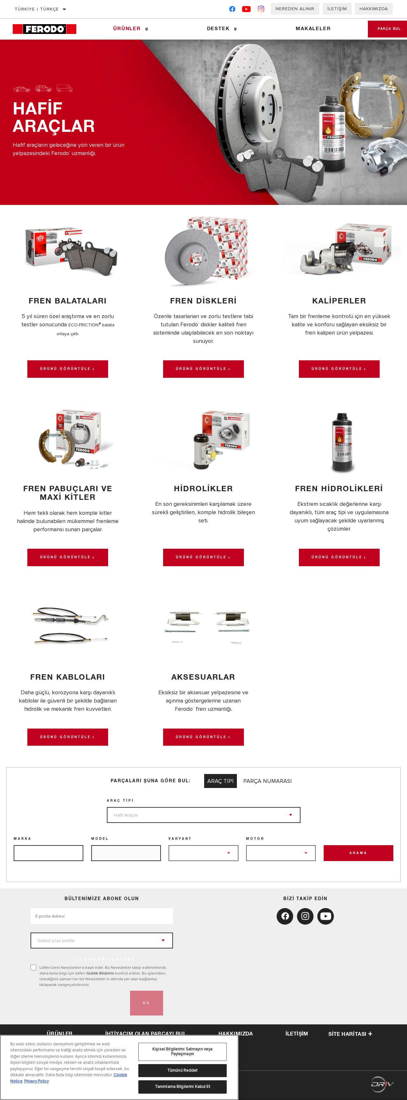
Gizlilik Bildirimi (100, 974)
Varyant (180, 840)
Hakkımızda (374, 8)
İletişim (337, 8)
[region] (119, 1067)
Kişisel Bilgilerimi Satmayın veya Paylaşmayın (182, 1052)
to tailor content (105, 961)
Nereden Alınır (295, 8)
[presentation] (79, 1004)
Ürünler (126, 28)
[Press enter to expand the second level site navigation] (145, 29)
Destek (215, 28)
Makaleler (309, 28)
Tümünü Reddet (182, 1070)
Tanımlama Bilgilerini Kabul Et (182, 1086)
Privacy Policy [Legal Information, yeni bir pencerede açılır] (36, 1081)
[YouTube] (246, 10)
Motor (255, 840)
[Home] (49, 29)
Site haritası (350, 1035)
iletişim (297, 1034)
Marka (23, 840)
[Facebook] (232, 10)
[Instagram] (261, 10)
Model (100, 840)
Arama (358, 854)
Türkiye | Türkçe (37, 9)
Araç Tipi (120, 802)
